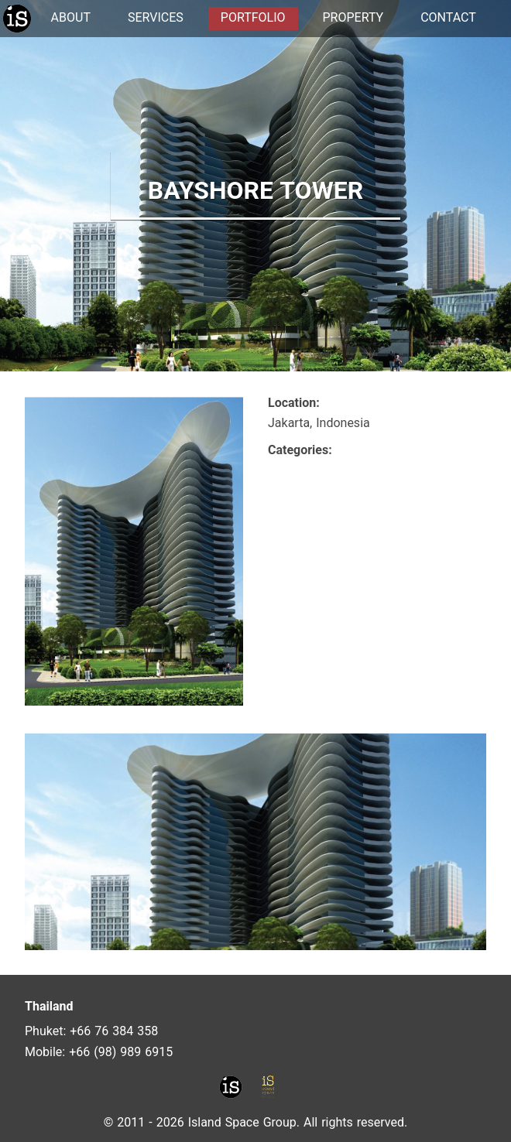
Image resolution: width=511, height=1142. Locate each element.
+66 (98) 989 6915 (121, 1052)
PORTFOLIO (253, 17)
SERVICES (155, 17)
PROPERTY (353, 17)
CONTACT (448, 17)
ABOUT (71, 17)
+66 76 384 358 (114, 1031)
